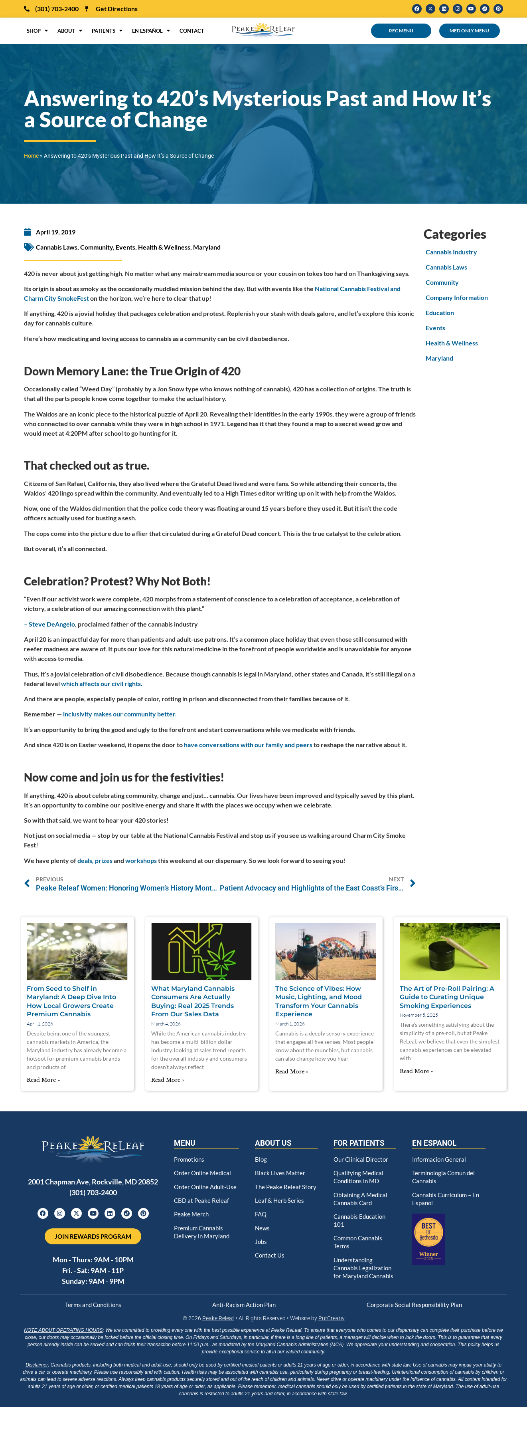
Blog (261, 1158)
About (69, 31)
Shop (37, 31)
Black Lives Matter (280, 1171)
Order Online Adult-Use (202, 1188)
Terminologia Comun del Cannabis (445, 1175)
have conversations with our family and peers (248, 744)
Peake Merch (192, 1218)
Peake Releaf (218, 1322)
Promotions (190, 1158)
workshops (141, 860)
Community (96, 247)
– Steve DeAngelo (49, 624)
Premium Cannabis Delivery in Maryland (202, 1234)
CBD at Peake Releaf (202, 1205)
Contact (192, 31)
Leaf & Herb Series (280, 1205)
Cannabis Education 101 (361, 1217)
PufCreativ (331, 1322)
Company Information (457, 297)
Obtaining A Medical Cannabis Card (362, 1196)
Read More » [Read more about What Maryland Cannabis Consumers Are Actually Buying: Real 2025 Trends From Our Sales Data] (167, 1080)
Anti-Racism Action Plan (243, 1307)
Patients (107, 31)
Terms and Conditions (93, 1307)
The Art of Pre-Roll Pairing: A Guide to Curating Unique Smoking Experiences (447, 997)
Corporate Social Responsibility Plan (414, 1307)
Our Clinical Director (362, 1158)
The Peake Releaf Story (278, 1188)
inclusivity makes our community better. (120, 714)
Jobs (261, 1243)
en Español (151, 31)
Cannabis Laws (56, 247)
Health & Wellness (164, 247)
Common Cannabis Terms (360, 1238)
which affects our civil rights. (101, 683)
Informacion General (440, 1158)
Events (125, 247)
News (262, 1230)
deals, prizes (95, 860)
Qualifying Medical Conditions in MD (359, 1175)
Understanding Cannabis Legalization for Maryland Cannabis (364, 1266)
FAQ (261, 1218)
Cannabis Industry (451, 252)
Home (31, 156)
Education (440, 312)
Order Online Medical (204, 1171)
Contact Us (270, 1256)
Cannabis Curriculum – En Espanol (448, 1196)
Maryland (207, 247)
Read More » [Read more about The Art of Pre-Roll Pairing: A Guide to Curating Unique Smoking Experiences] (416, 1071)
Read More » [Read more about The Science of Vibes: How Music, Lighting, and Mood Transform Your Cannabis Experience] (291, 1072)
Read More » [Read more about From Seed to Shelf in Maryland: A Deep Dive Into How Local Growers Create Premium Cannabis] (43, 1080)
